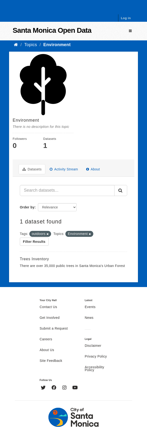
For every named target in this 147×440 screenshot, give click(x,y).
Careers (46, 339)
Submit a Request (54, 328)
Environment (57, 44)
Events (90, 307)
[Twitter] (43, 388)
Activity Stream (64, 169)
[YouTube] (75, 388)
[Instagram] (65, 388)
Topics (30, 44)
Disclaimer (93, 346)
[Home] (16, 44)
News (89, 318)
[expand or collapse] (130, 31)
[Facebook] (54, 388)
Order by (27, 207)
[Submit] (120, 190)
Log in (126, 18)
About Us (47, 350)
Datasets (32, 169)
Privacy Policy (96, 356)
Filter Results (34, 242)
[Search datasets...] (67, 190)
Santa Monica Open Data (52, 30)
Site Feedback (51, 361)
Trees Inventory (34, 259)
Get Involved (50, 318)
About (93, 169)
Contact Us (48, 307)
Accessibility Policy (94, 369)
